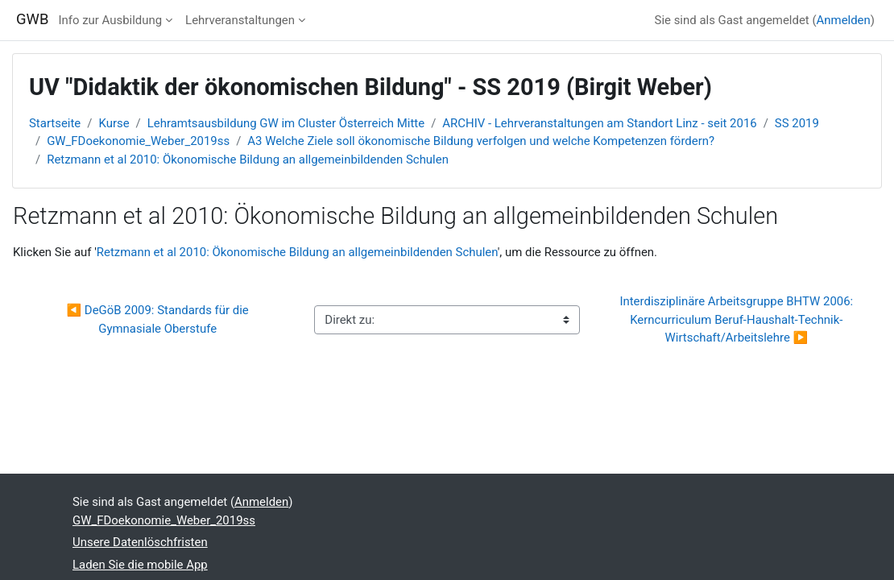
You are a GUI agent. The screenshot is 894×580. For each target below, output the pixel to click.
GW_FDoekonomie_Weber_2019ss (138, 141)
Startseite (55, 123)
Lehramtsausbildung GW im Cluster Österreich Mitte (285, 123)
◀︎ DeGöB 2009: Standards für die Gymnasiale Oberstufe (159, 319)
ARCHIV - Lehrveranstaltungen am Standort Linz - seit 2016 (599, 123)
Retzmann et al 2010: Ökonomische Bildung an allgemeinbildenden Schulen (248, 159)
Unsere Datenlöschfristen (140, 542)
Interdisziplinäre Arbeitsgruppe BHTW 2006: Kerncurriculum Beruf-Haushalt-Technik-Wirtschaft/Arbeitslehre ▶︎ (737, 319)
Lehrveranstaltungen (240, 20)
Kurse (113, 123)
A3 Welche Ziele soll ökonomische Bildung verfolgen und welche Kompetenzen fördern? (480, 141)
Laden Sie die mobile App (140, 564)
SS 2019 (797, 123)
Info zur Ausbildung (110, 20)
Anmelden (844, 20)
